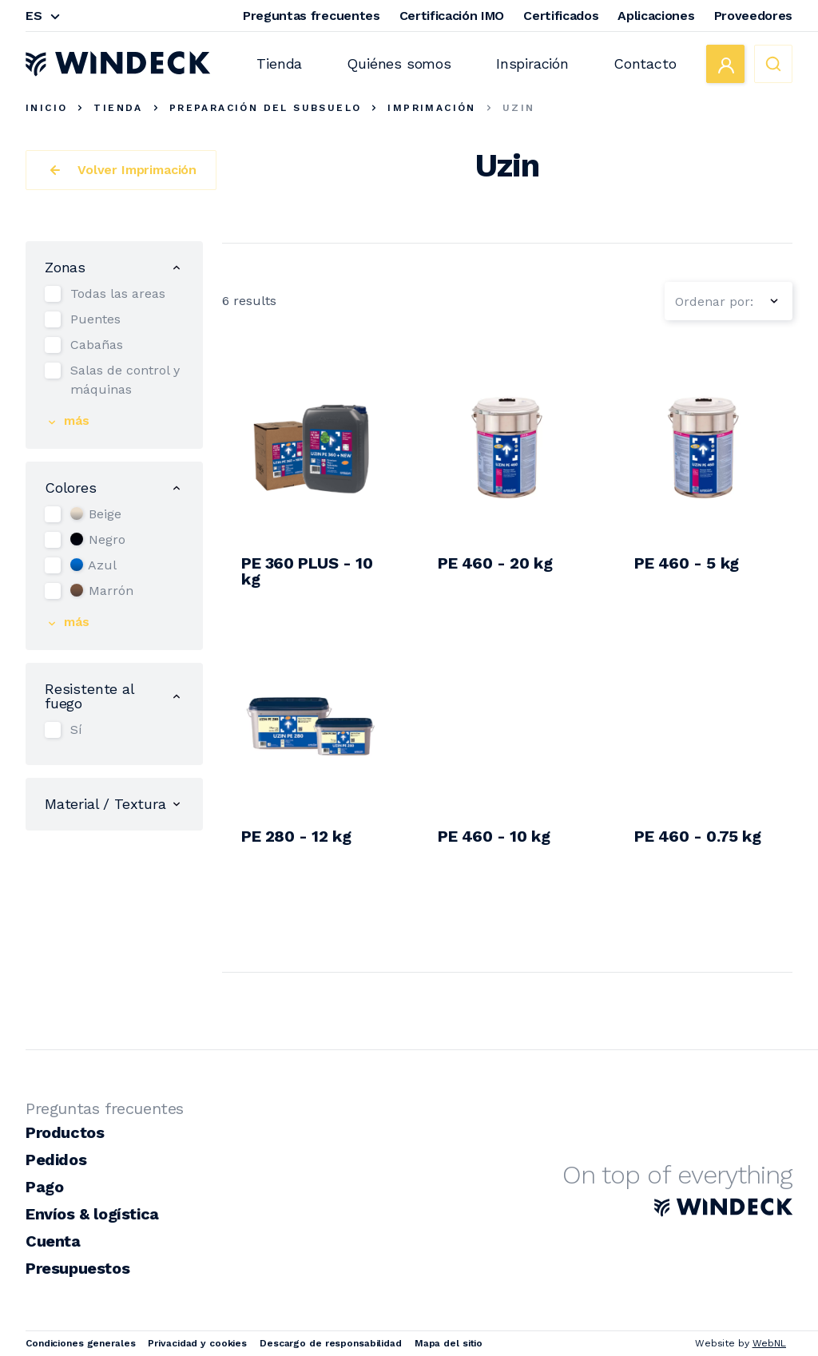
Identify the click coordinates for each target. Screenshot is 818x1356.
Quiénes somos (399, 63)
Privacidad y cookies (197, 1343)
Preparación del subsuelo (265, 107)
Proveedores (753, 15)
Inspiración (532, 63)
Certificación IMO (452, 15)
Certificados (560, 15)
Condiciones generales (80, 1343)
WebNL (769, 1343)
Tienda (279, 63)
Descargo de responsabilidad (331, 1343)
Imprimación (431, 107)
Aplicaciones (655, 15)
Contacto (645, 63)
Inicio (46, 107)
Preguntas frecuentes (311, 15)
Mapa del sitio (448, 1343)
